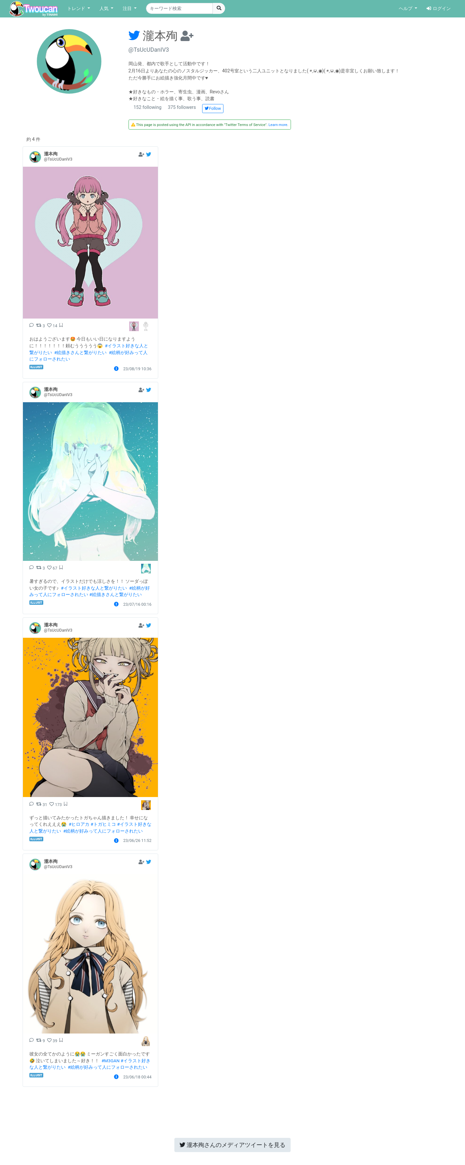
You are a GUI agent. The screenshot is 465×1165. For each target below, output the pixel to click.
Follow (213, 108)
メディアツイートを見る (232, 1144)
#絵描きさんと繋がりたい (80, 352)
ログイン (439, 8)
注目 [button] (128, 8)
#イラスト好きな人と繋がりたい (94, 588)
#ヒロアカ (79, 824)
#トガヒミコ (103, 824)
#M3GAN (110, 1060)
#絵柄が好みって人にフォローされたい (103, 831)
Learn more (277, 124)
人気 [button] (104, 8)
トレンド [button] (77, 8)
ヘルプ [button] (406, 8)
